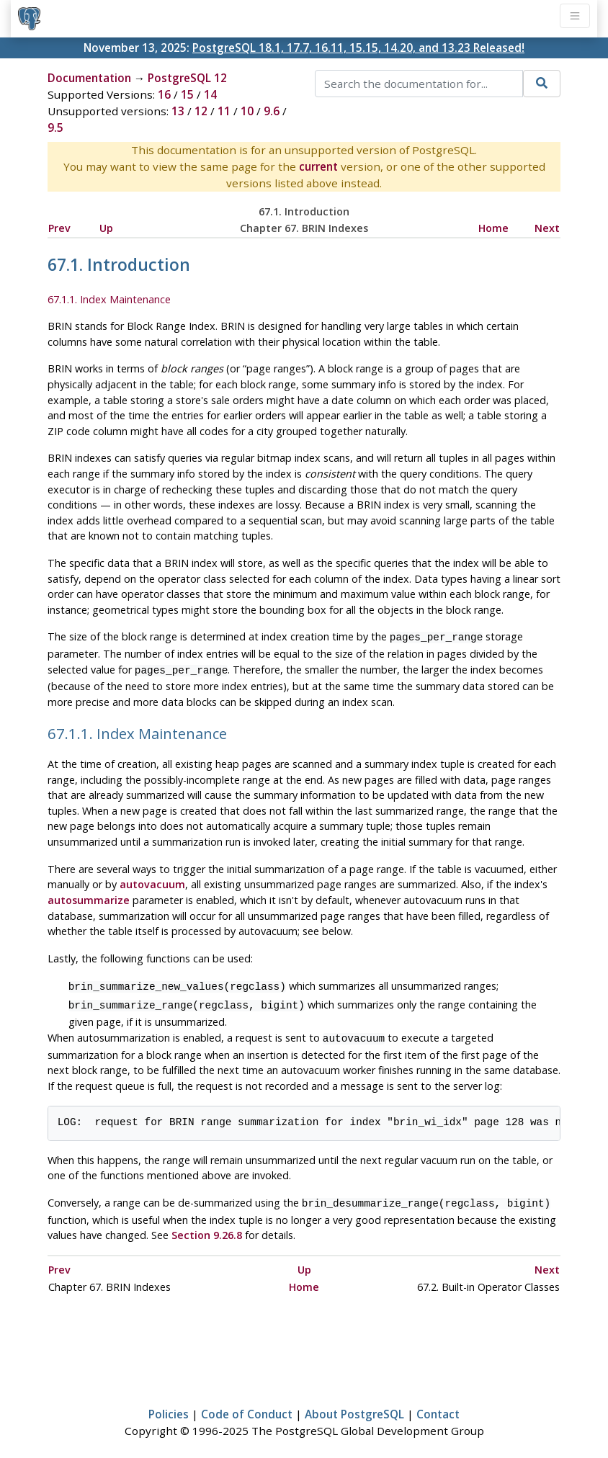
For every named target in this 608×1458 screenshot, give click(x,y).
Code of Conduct (246, 1405)
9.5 (55, 127)
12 (201, 111)
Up (106, 228)
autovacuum (152, 881)
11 (224, 111)
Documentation (89, 78)
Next (547, 228)
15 (187, 94)
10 (247, 111)
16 (164, 94)
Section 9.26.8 (206, 1226)
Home (493, 228)
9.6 (272, 111)
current (318, 166)
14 (210, 94)
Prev (59, 228)
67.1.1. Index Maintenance (109, 299)
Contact (438, 1405)
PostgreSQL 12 (187, 78)
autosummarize (89, 897)
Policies (168, 1405)
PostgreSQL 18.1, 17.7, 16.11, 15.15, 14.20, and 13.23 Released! (358, 47)
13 (177, 111)
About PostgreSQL (354, 1405)
